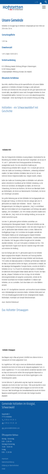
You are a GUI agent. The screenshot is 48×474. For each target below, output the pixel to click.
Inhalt (3, 468)
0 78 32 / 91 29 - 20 (10, 423)
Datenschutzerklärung (8, 462)
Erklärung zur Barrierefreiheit (10, 465)
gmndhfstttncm (12, 428)
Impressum (5, 458)
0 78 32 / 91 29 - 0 (10, 419)
